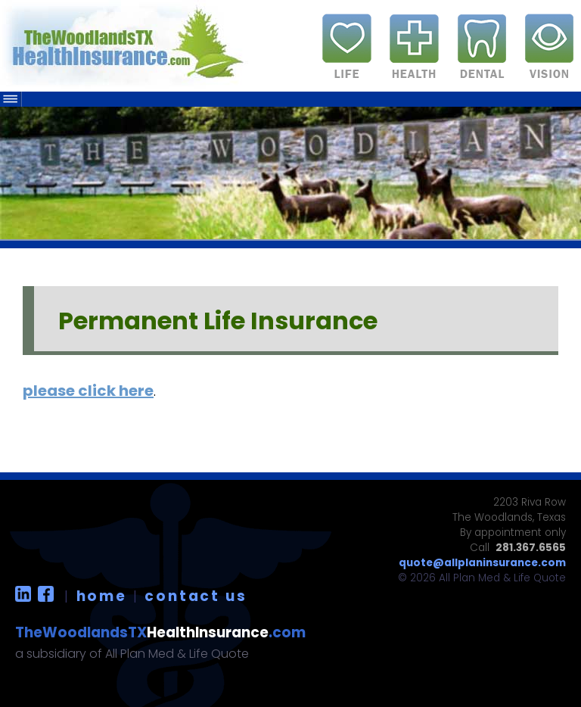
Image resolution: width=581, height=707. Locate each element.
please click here (88, 390)
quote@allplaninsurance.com (482, 563)
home (101, 596)
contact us (195, 596)
